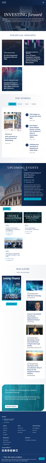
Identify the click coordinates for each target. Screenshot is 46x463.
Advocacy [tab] (12, 104)
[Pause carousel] (25, 29)
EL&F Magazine (36, 428)
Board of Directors (22, 430)
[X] (14, 450)
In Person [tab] (7, 208)
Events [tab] (26, 104)
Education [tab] (34, 104)
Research (5, 430)
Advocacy (5, 428)
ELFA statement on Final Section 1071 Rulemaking (11, 138)
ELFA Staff (20, 432)
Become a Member (11, 406)
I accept (42, 458)
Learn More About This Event (32, 199)
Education (5, 434)
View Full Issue (11, 304)
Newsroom (35, 430)
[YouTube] (17, 450)
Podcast (34, 432)
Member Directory (7, 442)
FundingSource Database (30, 440)
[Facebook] (3, 450)
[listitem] (12, 52)
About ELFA (20, 428)
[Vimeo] (11, 450)
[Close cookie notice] (44, 456)
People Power (6, 444)
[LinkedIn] (8, 450)
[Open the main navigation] (43, 2)
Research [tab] (20, 104)
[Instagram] (6, 450)
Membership (5, 440)
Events (4, 432)
